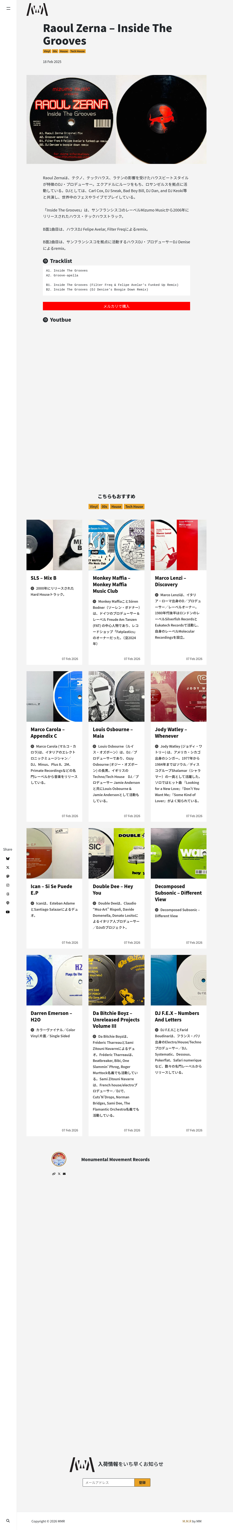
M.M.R (187, 1521)
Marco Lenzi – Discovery (170, 581)
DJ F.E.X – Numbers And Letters (177, 1016)
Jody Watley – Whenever (171, 732)
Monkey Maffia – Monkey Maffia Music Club (111, 584)
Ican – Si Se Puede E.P (51, 889)
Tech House (77, 51)
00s (55, 51)
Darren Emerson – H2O (51, 1016)
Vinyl (47, 51)
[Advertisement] (116, 438)
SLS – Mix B (43, 577)
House (64, 51)
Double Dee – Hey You (113, 889)
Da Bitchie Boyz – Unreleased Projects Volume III (116, 1019)
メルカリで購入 (116, 306)
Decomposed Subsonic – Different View (178, 892)
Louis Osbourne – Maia (113, 732)
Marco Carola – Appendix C (48, 732)
